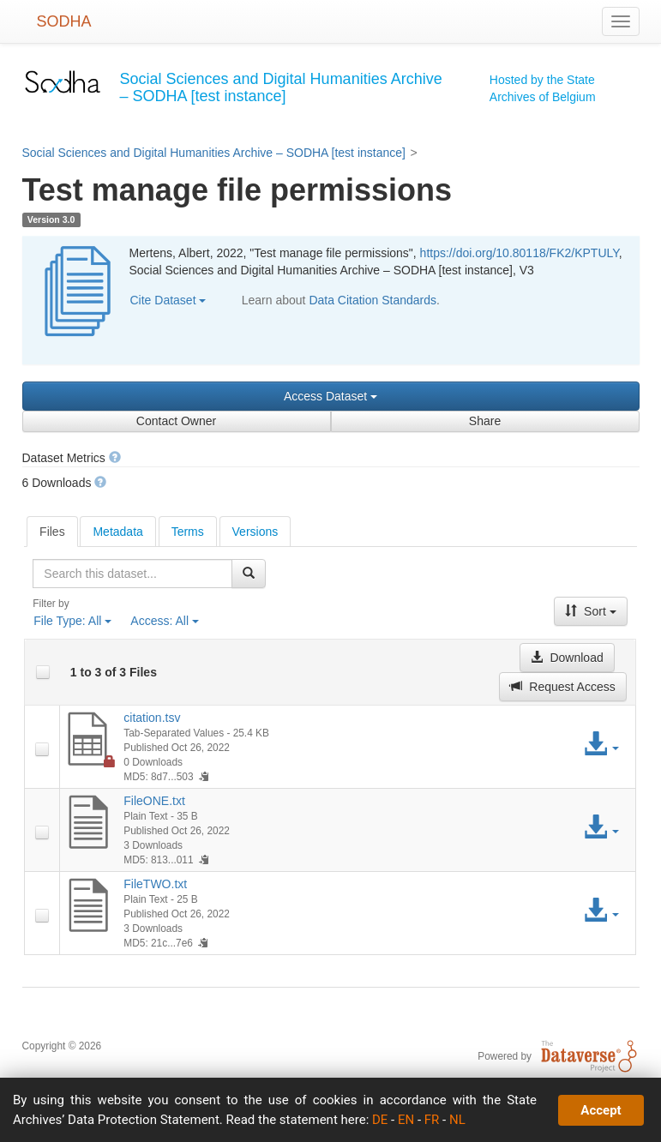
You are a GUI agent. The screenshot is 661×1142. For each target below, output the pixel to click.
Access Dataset (330, 396)
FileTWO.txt (155, 884)
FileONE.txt (154, 801)
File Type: (72, 621)
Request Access (562, 687)
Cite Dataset (168, 300)
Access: (164, 621)
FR (432, 1119)
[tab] (52, 531)
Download (567, 657)
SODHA (64, 21)
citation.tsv (151, 717)
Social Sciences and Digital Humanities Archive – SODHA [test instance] (214, 152)
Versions (255, 531)
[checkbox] (43, 672)
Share (485, 421)
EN (406, 1119)
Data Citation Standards (372, 300)
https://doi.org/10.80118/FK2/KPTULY (519, 253)
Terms (187, 531)
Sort (590, 611)
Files (52, 531)
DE (380, 1119)
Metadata (117, 531)
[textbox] (132, 573)
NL (457, 1119)
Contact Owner (176, 421)
